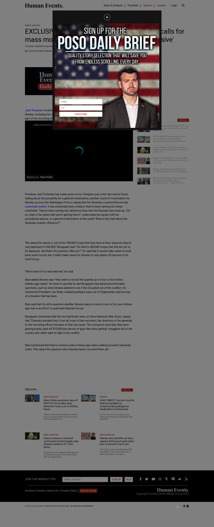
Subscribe (81, 114)
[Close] (107, 17)
